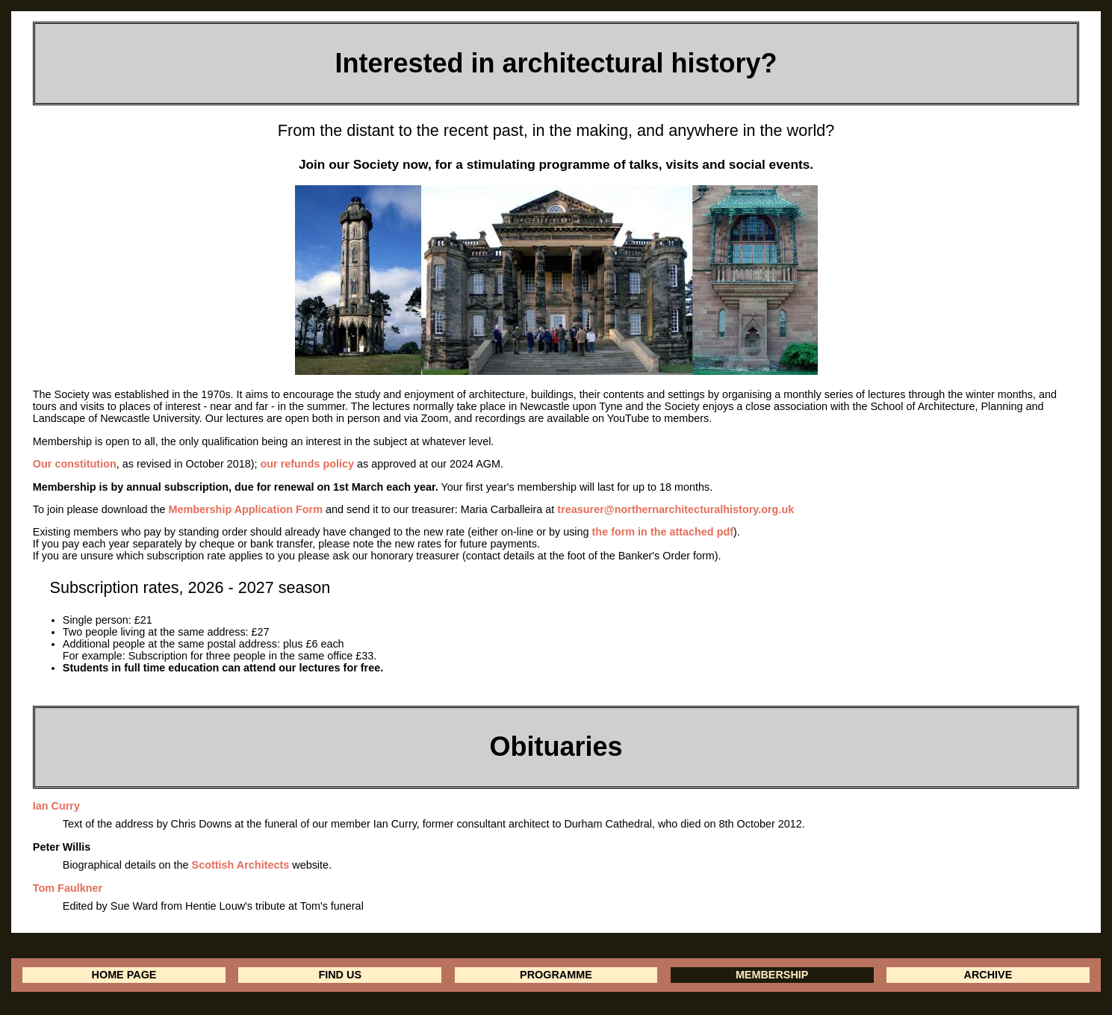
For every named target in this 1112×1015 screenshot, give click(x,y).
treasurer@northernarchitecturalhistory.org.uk (675, 509)
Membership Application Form (245, 509)
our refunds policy (308, 464)
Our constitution (75, 464)
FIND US (339, 975)
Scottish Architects (241, 865)
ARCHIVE (987, 975)
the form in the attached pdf (662, 532)
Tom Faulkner (67, 888)
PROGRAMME (556, 975)
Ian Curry (56, 806)
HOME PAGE (124, 975)
